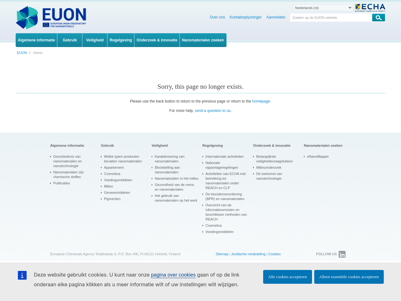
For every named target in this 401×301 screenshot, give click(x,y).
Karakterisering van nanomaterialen (170, 159)
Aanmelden (275, 17)
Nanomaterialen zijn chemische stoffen (68, 174)
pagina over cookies (173, 274)
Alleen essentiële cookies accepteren (349, 276)
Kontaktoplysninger (246, 17)
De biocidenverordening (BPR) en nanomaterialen (225, 196)
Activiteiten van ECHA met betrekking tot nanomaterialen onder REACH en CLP (226, 181)
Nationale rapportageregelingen (222, 165)
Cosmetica (112, 174)
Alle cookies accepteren (287, 276)
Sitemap (222, 254)
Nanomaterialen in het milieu (176, 178)
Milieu (108, 186)
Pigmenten (112, 199)
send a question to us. (213, 110)
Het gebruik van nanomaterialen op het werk (176, 198)
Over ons (217, 17)
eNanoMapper (318, 156)
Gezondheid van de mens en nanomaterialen (174, 187)
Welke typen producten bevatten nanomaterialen (123, 159)
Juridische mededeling (248, 254)
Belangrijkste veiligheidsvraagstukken (274, 159)
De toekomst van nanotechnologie (269, 176)
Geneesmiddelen (117, 192)
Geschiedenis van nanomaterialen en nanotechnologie (67, 161)
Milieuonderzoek (268, 167)
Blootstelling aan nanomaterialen (167, 170)
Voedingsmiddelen (118, 180)
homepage (261, 101)
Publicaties (61, 183)
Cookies (274, 254)
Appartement (114, 167)
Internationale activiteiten (225, 156)
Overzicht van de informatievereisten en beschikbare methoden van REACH (226, 212)
